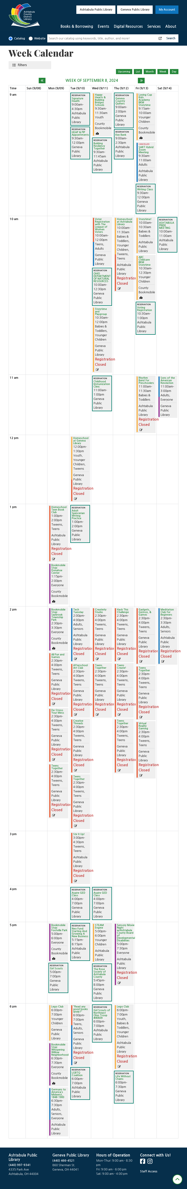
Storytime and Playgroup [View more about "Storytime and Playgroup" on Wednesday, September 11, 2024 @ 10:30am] (101, 311)
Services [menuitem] (154, 26)
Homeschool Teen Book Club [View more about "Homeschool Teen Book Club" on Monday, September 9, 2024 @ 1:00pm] (58, 510)
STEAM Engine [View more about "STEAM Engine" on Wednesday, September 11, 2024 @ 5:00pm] (99, 926)
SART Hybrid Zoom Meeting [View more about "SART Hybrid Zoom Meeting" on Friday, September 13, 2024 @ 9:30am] (146, 150)
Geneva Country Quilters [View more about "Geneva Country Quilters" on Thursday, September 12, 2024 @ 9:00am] (120, 101)
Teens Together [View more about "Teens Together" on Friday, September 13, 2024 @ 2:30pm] (144, 669)
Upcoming (124, 71)
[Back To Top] (177, 1179)
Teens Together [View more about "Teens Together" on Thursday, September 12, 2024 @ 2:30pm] (122, 722)
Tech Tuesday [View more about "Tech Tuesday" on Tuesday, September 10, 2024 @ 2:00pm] (78, 610)
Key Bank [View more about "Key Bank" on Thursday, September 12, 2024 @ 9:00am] (120, 134)
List (138, 71)
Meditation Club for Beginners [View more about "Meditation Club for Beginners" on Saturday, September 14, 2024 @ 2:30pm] (167, 612)
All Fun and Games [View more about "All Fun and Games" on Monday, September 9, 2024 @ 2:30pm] (57, 655)
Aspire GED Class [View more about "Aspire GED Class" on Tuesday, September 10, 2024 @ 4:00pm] (78, 894)
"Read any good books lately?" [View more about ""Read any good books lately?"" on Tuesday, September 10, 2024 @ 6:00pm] (80, 1009)
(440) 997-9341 (20, 1165)
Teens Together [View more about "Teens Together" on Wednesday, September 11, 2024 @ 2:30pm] (100, 666)
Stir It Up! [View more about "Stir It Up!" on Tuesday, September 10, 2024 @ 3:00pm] (79, 834)
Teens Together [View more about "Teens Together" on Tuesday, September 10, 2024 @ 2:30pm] (79, 777)
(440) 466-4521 (63, 1160)
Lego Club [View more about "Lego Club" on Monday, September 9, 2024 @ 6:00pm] (57, 1006)
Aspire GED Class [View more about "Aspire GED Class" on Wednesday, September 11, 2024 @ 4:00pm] (100, 894)
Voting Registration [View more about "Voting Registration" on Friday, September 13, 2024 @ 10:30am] (144, 308)
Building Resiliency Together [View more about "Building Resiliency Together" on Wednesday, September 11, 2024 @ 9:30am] (99, 146)
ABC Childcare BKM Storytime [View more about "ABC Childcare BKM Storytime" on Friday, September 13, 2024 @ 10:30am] (144, 261)
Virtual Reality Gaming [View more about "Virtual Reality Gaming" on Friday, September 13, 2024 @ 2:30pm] (143, 726)
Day (174, 71)
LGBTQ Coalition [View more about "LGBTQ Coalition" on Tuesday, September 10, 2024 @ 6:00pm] (77, 1074)
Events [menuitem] (103, 26)
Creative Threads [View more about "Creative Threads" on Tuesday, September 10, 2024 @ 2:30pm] (78, 722)
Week (162, 71)
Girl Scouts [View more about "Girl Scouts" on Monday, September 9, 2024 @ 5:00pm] (56, 968)
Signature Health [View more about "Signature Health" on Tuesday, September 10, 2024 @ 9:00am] (77, 99)
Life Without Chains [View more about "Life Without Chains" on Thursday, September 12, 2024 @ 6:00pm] (123, 1077)
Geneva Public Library (135, 9)
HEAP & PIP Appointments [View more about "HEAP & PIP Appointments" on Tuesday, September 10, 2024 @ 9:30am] (80, 133)
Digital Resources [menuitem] (128, 26)
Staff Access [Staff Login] (148, 1171)
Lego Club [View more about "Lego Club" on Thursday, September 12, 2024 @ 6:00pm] (123, 1006)
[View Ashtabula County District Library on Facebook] (143, 1162)
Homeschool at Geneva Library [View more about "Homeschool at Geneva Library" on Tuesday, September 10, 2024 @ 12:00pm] (80, 440)
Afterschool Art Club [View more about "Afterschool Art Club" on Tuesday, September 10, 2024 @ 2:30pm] (80, 666)
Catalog (19, 38)
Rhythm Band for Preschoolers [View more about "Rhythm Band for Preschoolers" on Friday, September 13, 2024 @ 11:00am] (146, 380)
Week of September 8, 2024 (92, 80)
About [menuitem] (170, 26)
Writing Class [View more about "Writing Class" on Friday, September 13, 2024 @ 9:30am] (145, 189)
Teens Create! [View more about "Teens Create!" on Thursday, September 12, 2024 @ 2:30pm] (121, 666)
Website (39, 38)
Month (150, 71)
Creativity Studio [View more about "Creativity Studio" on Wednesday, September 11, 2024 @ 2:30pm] (100, 610)
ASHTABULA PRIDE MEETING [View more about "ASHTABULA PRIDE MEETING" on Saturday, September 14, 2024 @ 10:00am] (166, 225)
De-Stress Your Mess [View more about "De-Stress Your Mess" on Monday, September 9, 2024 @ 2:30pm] (57, 711)
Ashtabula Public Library (96, 9)
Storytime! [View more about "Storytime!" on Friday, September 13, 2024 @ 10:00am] (145, 219)
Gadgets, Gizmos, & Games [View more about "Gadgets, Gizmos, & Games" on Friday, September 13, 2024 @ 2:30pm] (145, 612)
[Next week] (141, 80)
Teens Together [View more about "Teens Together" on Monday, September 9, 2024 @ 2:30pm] (57, 767)
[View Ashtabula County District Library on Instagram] (150, 1162)
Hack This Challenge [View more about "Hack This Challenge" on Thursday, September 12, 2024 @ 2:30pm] (123, 610)
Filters (23, 65)
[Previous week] (42, 80)
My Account (167, 9)
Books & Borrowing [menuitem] (76, 26)
